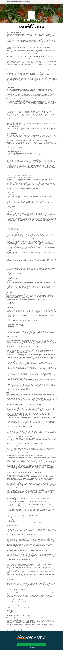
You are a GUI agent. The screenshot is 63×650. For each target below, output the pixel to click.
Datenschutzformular (33, 421)
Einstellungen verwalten (21, 638)
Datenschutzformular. (11, 597)
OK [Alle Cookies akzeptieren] (31, 644)
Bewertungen (27, 6)
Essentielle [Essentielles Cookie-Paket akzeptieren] (31, 647)
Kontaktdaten (36, 6)
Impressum (44, 6)
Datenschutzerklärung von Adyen (33, 332)
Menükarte (20, 6)
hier (50, 513)
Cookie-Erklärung (13, 258)
